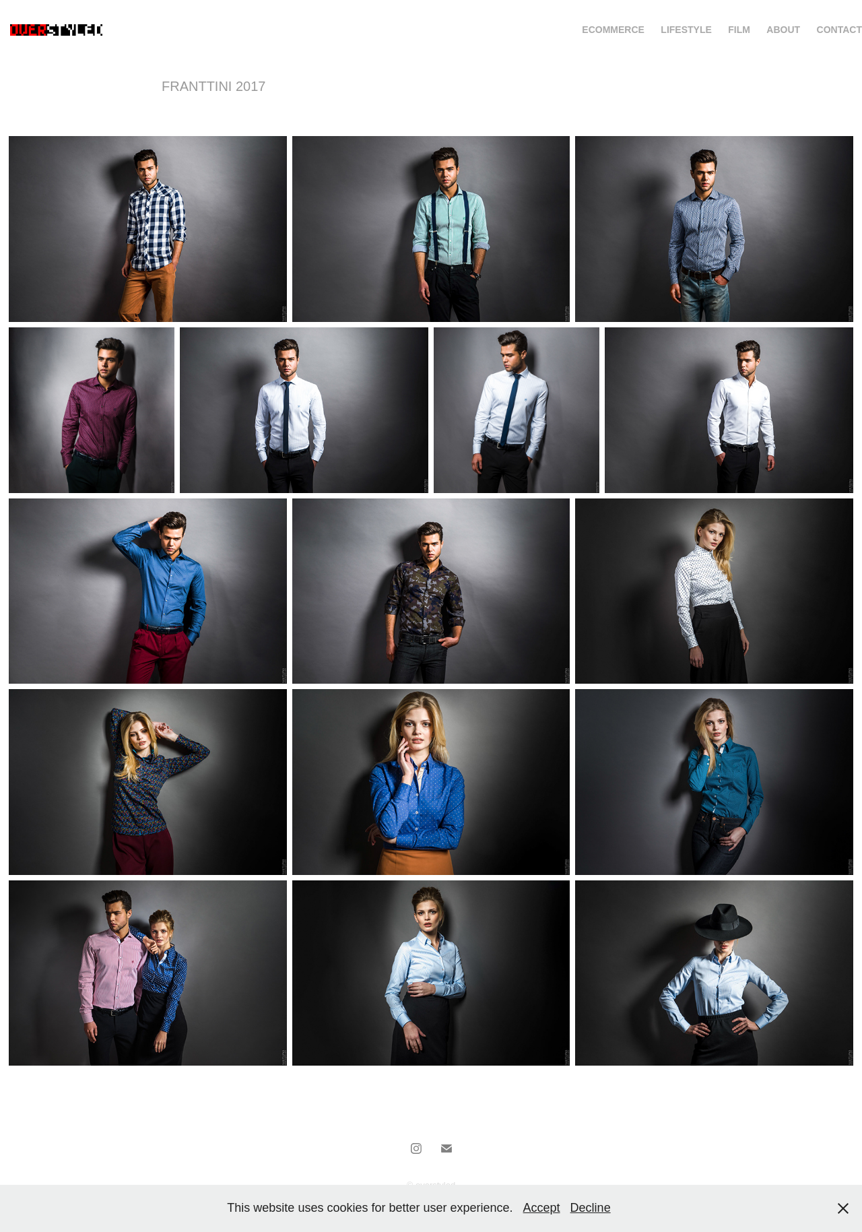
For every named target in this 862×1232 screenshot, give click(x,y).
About (783, 29)
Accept (541, 1207)
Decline (590, 1207)
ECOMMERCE (613, 29)
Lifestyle (686, 29)
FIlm (739, 29)
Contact (839, 29)
